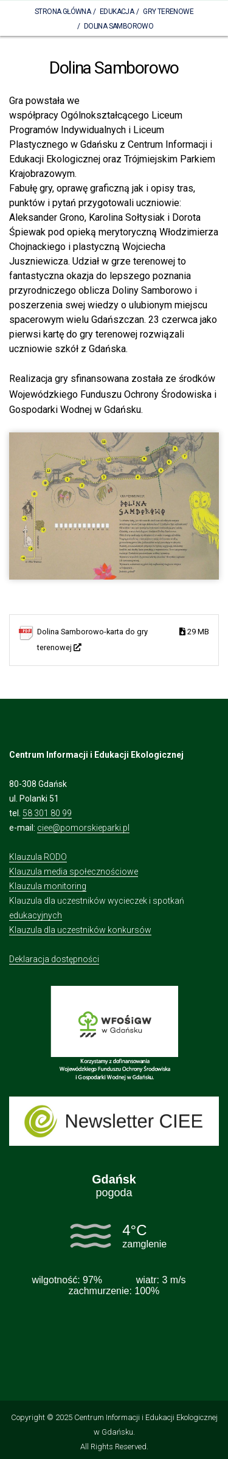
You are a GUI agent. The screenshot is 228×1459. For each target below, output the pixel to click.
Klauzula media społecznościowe (73, 871)
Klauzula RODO (38, 857)
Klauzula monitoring (47, 886)
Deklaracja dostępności (54, 959)
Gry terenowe (168, 11)
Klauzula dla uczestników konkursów (80, 930)
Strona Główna (63, 11)
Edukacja (117, 11)
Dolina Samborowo (118, 26)
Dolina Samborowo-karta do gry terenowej (123, 638)
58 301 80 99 (47, 813)
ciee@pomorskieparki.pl (83, 828)
